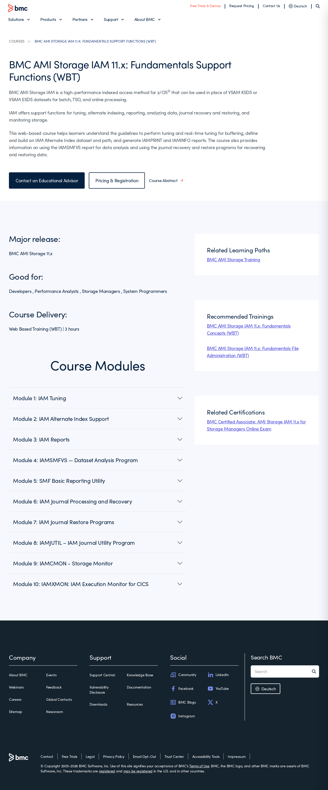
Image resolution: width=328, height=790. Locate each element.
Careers (15, 699)
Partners (79, 19)
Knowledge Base (140, 674)
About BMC (144, 19)
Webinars (16, 687)
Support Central (102, 674)
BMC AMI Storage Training (233, 259)
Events (51, 674)
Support (111, 19)
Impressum (237, 756)
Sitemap (15, 711)
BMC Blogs (183, 702)
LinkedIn (218, 675)
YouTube (218, 688)
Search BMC (266, 657)
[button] (97, 398)
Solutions (16, 19)
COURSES (16, 41)
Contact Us (271, 5)
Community (183, 675)
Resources (135, 704)
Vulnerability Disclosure (99, 690)
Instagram (182, 716)
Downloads (98, 704)
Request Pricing (241, 5)
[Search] (318, 6)
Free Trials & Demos (205, 5)
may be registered (138, 771)
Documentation (139, 687)
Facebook (182, 688)
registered (107, 771)
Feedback (54, 687)
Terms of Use (199, 765)
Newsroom (54, 711)
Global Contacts (59, 699)
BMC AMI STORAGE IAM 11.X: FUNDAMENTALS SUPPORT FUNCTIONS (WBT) (95, 41)
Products (48, 19)
